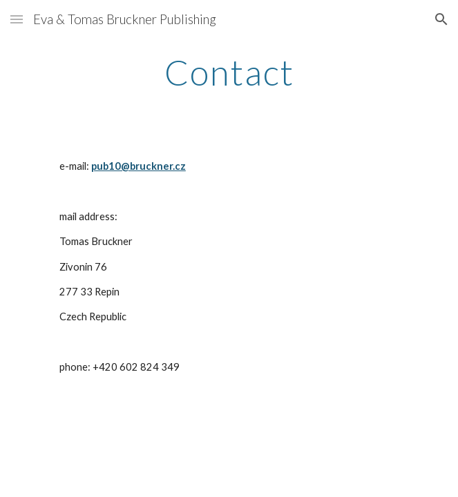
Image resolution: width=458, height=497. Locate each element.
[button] (16, 19)
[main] (229, 72)
